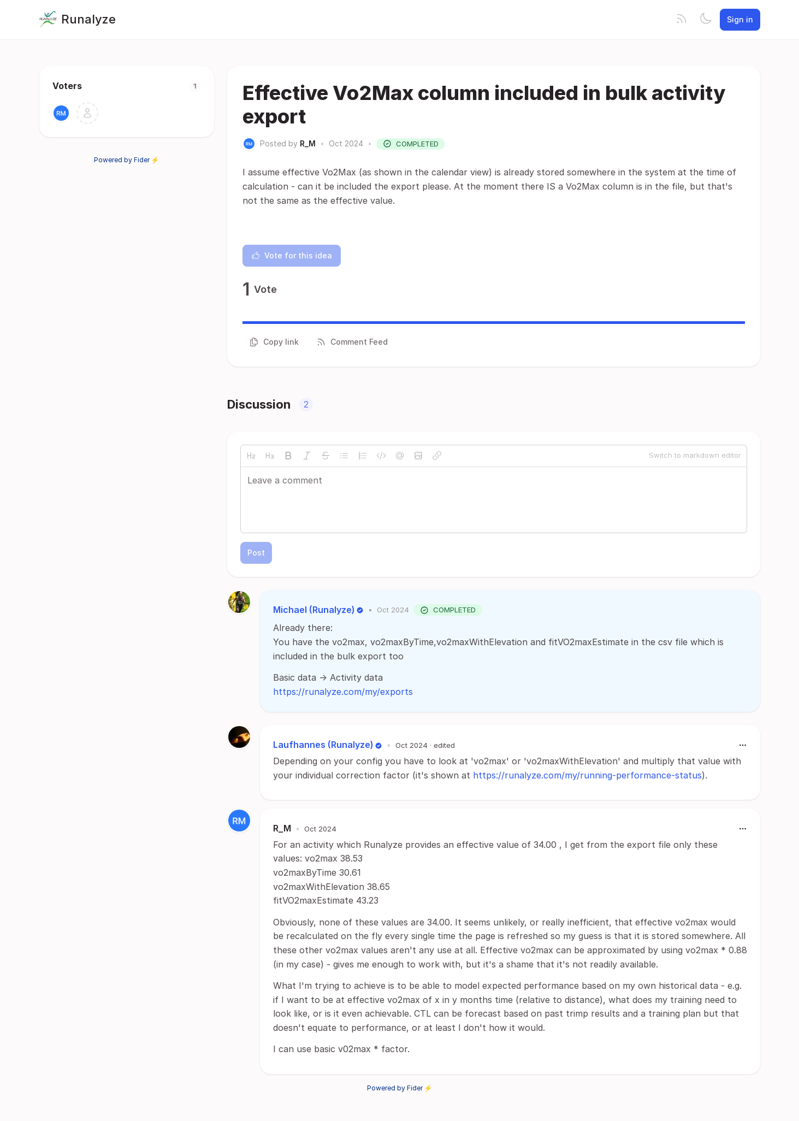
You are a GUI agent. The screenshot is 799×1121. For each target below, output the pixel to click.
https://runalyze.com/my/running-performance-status (587, 775)
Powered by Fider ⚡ (126, 160)
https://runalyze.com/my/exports (343, 691)
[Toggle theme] (705, 19)
